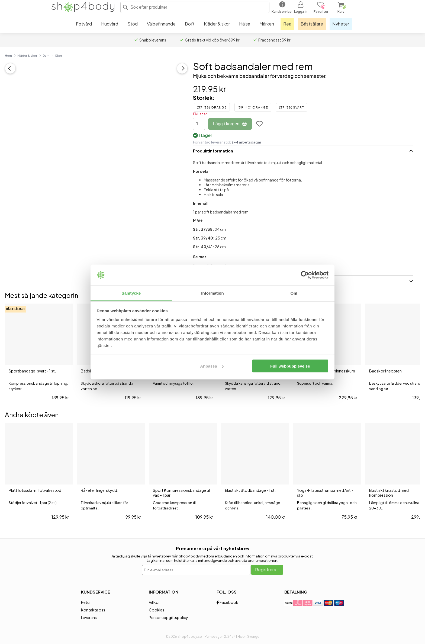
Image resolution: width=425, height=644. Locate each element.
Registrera (265, 569)
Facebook (227, 602)
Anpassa (212, 366)
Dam (46, 55)
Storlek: (203, 97)
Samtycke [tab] (131, 293)
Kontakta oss (93, 609)
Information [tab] (212, 293)
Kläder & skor (27, 55)
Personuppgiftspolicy (168, 617)
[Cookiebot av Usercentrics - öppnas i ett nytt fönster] (305, 275)
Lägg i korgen (230, 124)
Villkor (154, 602)
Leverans (89, 617)
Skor (58, 55)
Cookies (156, 609)
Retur (86, 602)
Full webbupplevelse (290, 366)
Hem (8, 55)
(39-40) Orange (253, 107)
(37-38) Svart (291, 107)
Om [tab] (293, 293)
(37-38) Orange (212, 107)
